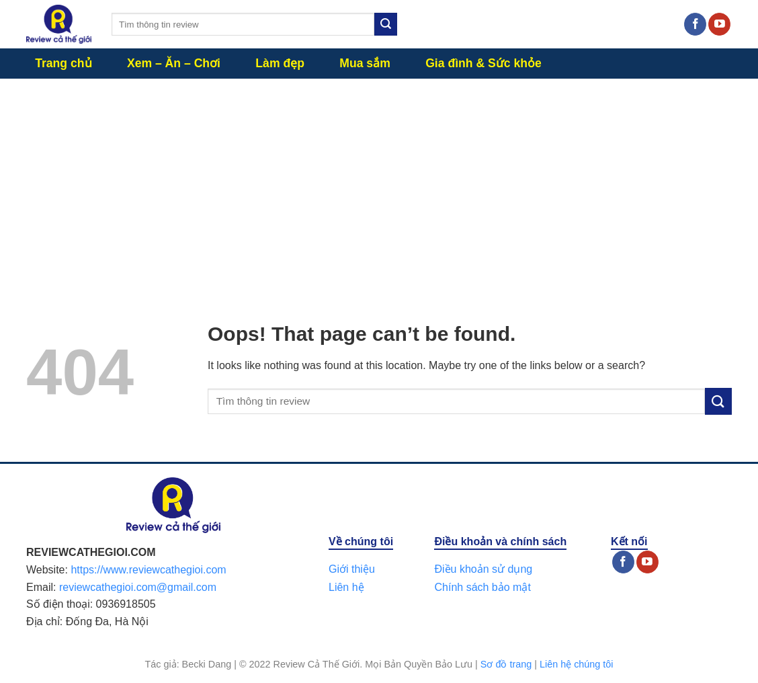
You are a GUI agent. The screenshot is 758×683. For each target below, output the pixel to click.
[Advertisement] (379, 179)
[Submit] (385, 24)
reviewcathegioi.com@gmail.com (137, 587)
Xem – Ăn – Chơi (173, 63)
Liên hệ (346, 587)
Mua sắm (364, 63)
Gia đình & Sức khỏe (483, 63)
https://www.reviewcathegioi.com (148, 569)
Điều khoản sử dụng (483, 569)
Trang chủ (63, 63)
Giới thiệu (352, 569)
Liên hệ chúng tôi (577, 664)
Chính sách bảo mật (482, 587)
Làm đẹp (279, 63)
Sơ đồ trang (506, 664)
